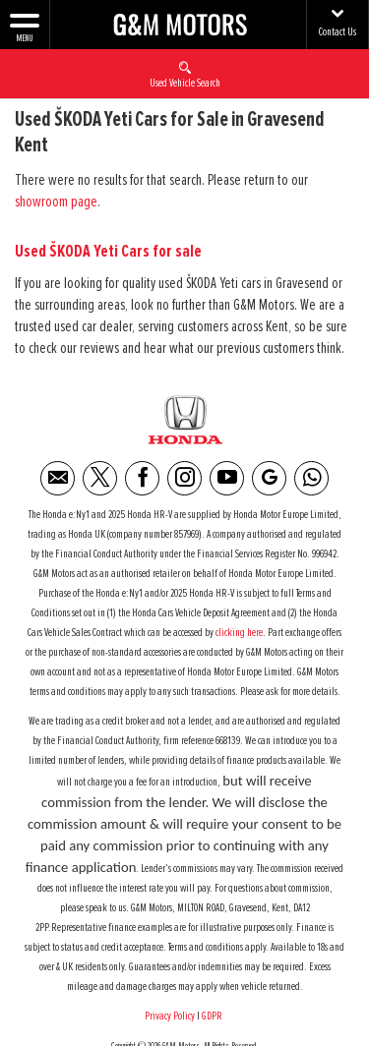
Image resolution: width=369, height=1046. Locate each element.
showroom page (56, 201)
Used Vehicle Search (185, 73)
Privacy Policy (170, 1016)
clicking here (239, 633)
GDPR (213, 1016)
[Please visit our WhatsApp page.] (311, 478)
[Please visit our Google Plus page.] (269, 478)
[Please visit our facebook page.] (142, 478)
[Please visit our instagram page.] (184, 478)
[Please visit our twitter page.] (100, 478)
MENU (24, 26)
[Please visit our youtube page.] (227, 478)
